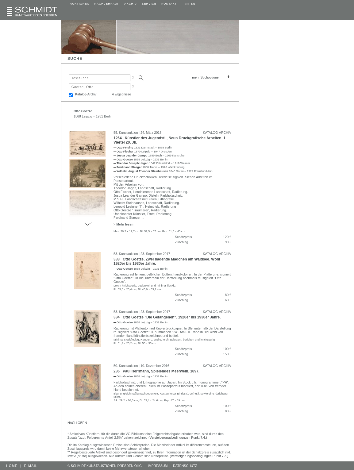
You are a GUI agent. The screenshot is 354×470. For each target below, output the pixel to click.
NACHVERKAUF (106, 3)
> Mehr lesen (123, 224)
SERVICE (149, 3)
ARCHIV (130, 3)
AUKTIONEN (79, 3)
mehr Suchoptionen (206, 77)
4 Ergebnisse (121, 94)
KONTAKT (169, 3)
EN (193, 3)
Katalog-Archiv (85, 94)
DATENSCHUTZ (185, 466)
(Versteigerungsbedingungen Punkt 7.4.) (177, 437)
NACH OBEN (77, 423)
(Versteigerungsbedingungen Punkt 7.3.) (199, 456)
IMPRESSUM (158, 466)
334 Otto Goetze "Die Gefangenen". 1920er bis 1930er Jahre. (167, 317)
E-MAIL (31, 466)
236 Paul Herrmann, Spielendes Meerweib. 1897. (156, 371)
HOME (11, 466)
